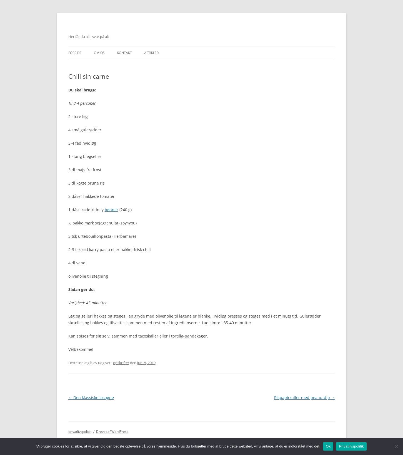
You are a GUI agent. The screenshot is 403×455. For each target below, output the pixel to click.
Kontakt (124, 52)
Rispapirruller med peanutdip (304, 397)
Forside (75, 52)
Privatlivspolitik (351, 446)
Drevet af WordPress (112, 431)
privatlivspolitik (79, 431)
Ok (328, 446)
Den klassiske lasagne (91, 397)
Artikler (151, 52)
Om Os (99, 52)
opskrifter (121, 362)
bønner (111, 209)
